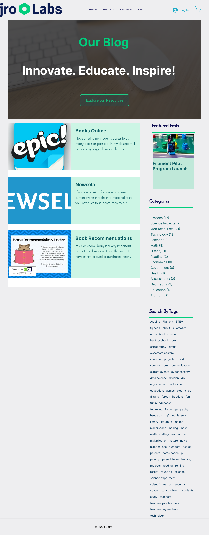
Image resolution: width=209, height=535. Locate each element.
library (154, 421)
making (173, 428)
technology (157, 515)
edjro (153, 384)
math (153, 434)
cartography (158, 346)
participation (170, 453)
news (183, 440)
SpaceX (155, 328)
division (174, 378)
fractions (177, 396)
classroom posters (162, 352)
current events (159, 371)
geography (181, 409)
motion (181, 434)
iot (173, 415)
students (187, 490)
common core (159, 365)
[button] (198, 8)
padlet (187, 446)
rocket (154, 471)
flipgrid (154, 396)
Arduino (155, 321)
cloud (180, 359)
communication (180, 365)
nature (173, 440)
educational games (162, 390)
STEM (179, 321)
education (176, 384)
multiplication (158, 440)
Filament (167, 321)
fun (188, 396)
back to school (168, 334)
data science (158, 378)
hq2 (166, 415)
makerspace (158, 428)
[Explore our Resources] (104, 100)
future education (160, 403)
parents (155, 453)
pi (182, 453)
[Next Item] (188, 146)
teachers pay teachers (164, 503)
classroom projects (162, 359)
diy (183, 378)
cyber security (180, 371)
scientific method (161, 484)
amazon (181, 328)
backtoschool (159, 340)
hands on (156, 415)
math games (167, 434)
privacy (155, 459)
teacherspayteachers (164, 509)
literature (166, 421)
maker (178, 421)
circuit (172, 346)
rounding (166, 471)
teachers (165, 496)
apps (153, 334)
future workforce (161, 409)
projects (155, 465)
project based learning (176, 459)
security (180, 484)
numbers (174, 446)
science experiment (162, 478)
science (180, 471)
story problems (170, 490)
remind (179, 465)
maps (183, 428)
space (154, 490)
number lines (158, 446)
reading (168, 465)
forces (166, 396)
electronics (184, 390)
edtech (163, 384)
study (153, 496)
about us (168, 328)
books (174, 340)
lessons (182, 415)
